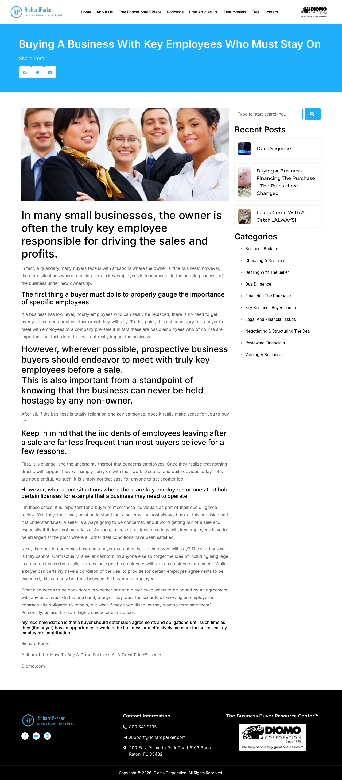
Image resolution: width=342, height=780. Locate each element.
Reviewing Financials (265, 342)
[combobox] (269, 114)
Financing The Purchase (268, 295)
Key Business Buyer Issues (270, 307)
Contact (271, 12)
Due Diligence (273, 149)
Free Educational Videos (140, 12)
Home (86, 12)
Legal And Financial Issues (270, 319)
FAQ (255, 12)
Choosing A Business (265, 260)
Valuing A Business (263, 354)
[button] (25, 72)
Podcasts (175, 12)
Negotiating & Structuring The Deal (278, 331)
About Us (104, 12)
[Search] (313, 114)
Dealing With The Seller (267, 272)
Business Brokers (261, 248)
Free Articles (203, 12)
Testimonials (235, 12)
